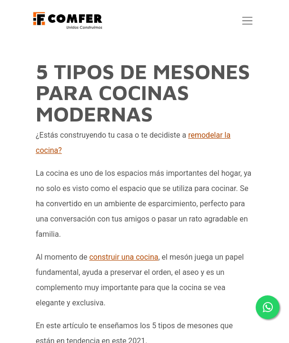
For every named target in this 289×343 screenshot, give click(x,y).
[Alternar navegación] (249, 20)
